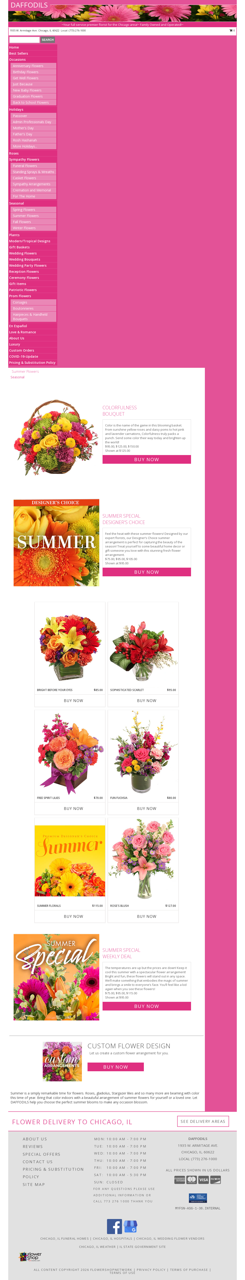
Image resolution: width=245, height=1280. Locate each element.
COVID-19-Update (23, 356)
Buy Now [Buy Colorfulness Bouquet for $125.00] (146, 459)
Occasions (17, 59)
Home (14, 47)
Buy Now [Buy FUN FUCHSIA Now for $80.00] (147, 808)
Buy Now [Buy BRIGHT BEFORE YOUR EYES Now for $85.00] (73, 700)
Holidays (16, 109)
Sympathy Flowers (24, 159)
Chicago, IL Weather (97, 1247)
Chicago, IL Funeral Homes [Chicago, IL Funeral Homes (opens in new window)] (64, 1238)
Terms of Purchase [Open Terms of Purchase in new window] (189, 1270)
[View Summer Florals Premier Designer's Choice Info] (70, 860)
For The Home (24, 196)
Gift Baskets (19, 247)
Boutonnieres (23, 308)
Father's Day (22, 134)
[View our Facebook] (114, 1233)
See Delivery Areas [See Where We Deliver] (203, 1121)
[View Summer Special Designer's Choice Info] (57, 543)
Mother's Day (23, 128)
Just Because (23, 84)
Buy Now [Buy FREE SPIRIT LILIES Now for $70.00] (73, 808)
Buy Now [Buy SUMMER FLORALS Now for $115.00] (73, 916)
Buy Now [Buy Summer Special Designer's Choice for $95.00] (146, 572)
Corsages (20, 302)
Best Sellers (18, 53)
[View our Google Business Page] (130, 1233)
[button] (198, 1198)
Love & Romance (22, 332)
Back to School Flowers (31, 102)
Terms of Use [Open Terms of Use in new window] (123, 1273)
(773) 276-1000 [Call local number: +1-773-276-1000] (77, 30)
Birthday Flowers (25, 72)
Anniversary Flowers (28, 66)
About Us (16, 338)
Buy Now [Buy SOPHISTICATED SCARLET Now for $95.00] (147, 700)
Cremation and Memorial (32, 190)
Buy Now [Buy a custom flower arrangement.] (115, 1067)
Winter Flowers (24, 228)
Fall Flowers (22, 222)
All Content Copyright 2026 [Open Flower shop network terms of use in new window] (61, 1270)
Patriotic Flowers (23, 290)
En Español (18, 326)
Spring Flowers (24, 209)
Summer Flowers (26, 215)
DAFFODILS (29, 5)
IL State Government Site (143, 1247)
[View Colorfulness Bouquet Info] (57, 432)
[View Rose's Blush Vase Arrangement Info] (143, 860)
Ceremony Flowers (24, 277)
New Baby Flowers (27, 90)
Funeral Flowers (25, 165)
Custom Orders (21, 350)
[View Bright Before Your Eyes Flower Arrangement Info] (70, 644)
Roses (14, 153)
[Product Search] (24, 40)
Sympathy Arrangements (31, 184)
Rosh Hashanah (25, 140)
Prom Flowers (20, 296)
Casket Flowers (24, 178)
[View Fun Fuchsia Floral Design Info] (143, 752)
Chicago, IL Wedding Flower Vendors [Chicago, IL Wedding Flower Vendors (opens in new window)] (170, 1238)
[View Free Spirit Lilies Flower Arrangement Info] (70, 752)
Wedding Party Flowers (27, 265)
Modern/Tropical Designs (29, 241)
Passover (20, 116)
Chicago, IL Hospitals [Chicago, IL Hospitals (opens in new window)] (112, 1238)
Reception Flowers (24, 271)
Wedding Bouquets (24, 259)
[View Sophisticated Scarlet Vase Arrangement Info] (143, 645)
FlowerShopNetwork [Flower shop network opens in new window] (111, 1270)
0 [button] (232, 30)
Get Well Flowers (25, 78)
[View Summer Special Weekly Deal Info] (57, 977)
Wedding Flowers (23, 253)
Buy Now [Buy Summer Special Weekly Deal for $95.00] (146, 1006)
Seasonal (16, 203)
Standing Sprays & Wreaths (33, 172)
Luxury (14, 344)
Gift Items (17, 283)
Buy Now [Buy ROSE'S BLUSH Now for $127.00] (147, 916)
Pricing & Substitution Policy (32, 362)
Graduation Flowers (28, 96)
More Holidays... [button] (25, 146)
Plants (14, 235)
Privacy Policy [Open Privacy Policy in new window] (151, 1270)
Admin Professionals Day (32, 122)
